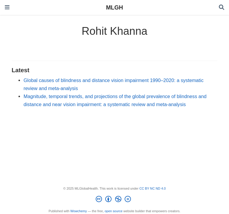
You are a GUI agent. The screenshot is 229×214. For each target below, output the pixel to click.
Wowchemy (78, 211)
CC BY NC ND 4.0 (152, 188)
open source (114, 211)
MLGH (114, 7)
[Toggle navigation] (7, 7)
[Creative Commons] (114, 200)
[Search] (221, 7)
